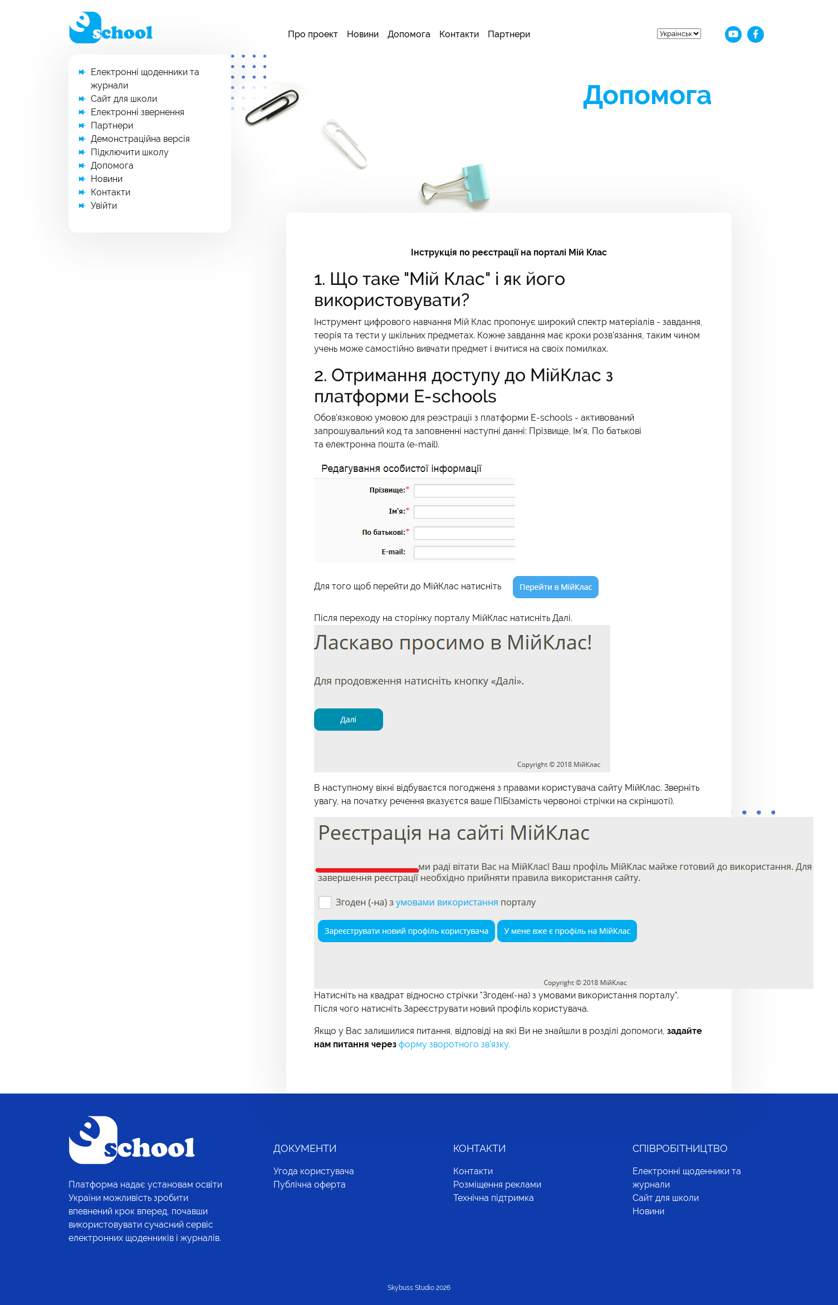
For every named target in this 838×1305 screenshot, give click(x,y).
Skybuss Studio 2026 (419, 1288)
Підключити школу (130, 152)
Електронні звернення (137, 112)
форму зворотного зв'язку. (454, 1044)
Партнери (509, 34)
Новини (363, 34)
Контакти (459, 34)
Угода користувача (313, 1171)
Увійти (104, 205)
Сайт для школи (124, 98)
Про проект (313, 34)
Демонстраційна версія (140, 139)
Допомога (409, 34)
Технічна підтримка (493, 1198)
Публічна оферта (309, 1184)
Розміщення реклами (497, 1184)
